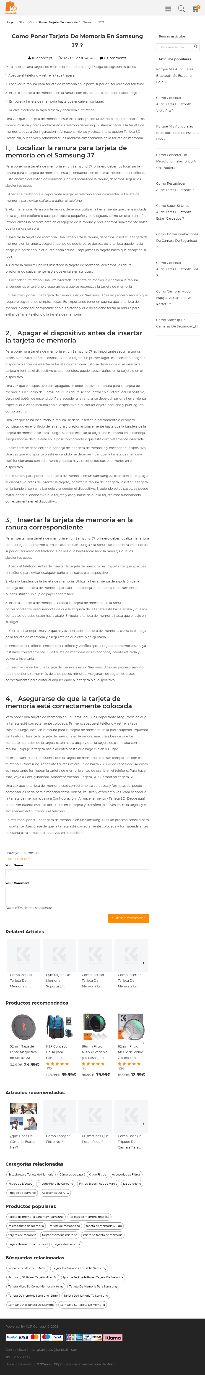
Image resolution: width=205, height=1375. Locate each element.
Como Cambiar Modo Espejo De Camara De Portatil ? (173, 298)
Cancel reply (17, 859)
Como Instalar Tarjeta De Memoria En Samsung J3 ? (93, 981)
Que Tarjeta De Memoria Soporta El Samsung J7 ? (58, 981)
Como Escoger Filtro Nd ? (58, 1139)
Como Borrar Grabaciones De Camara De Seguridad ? (177, 241)
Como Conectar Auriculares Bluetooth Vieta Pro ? (173, 104)
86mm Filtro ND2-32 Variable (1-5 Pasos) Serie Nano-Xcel (94, 1053)
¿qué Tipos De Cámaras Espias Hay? (22, 1142)
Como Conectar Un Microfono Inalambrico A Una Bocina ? (176, 162)
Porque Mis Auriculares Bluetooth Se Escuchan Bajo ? (174, 76)
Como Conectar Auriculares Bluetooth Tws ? (177, 269)
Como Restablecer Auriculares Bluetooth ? (175, 187)
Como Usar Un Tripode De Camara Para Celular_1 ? (129, 1143)
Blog (22, 22)
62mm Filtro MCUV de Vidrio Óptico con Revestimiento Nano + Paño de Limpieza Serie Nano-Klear (130, 1053)
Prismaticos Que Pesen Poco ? (95, 1139)
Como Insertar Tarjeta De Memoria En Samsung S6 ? (129, 981)
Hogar (10, 22)
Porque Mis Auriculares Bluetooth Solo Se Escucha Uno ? (177, 133)
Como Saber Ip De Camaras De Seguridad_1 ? (177, 323)
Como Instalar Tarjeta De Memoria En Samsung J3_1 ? (22, 981)
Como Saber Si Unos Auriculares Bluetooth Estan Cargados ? (173, 212)
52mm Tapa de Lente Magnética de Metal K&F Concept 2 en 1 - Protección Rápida (23, 1053)
